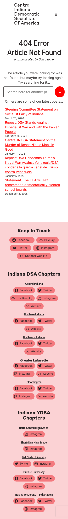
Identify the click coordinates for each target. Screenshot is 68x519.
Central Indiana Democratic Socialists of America (27, 14)
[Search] (60, 91)
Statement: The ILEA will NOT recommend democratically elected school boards (32, 184)
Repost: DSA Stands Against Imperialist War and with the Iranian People (32, 127)
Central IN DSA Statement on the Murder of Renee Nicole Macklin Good (30, 144)
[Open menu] (56, 14)
